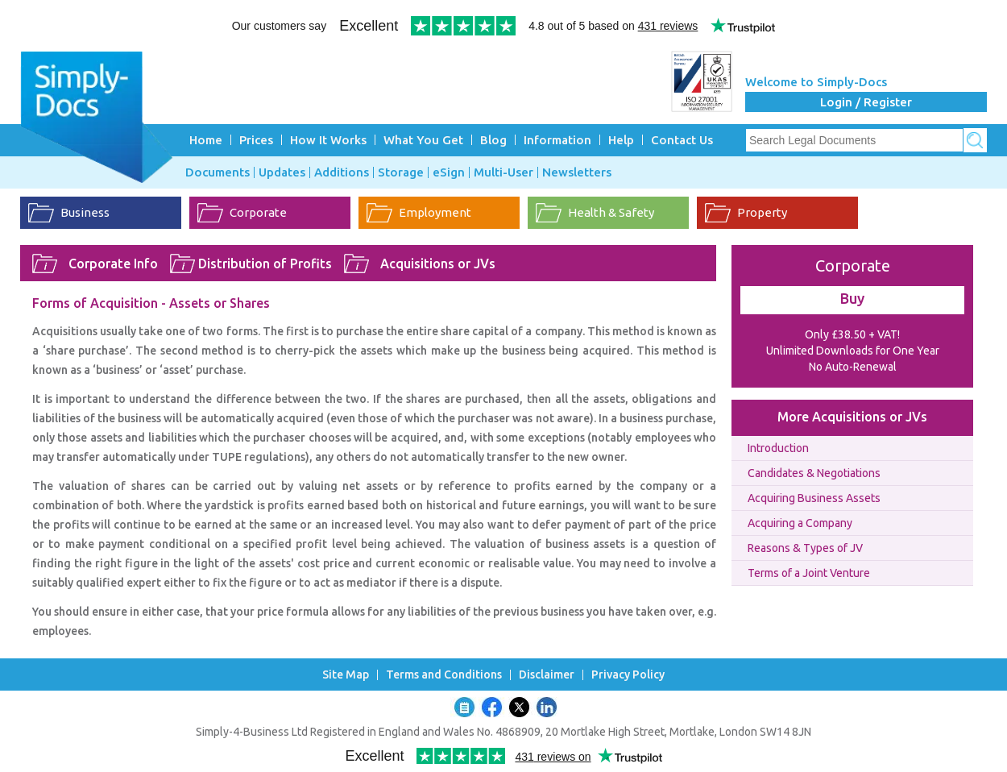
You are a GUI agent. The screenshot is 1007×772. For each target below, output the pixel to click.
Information (557, 140)
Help (621, 140)
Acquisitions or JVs (437, 263)
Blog (493, 140)
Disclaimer (546, 675)
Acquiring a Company (800, 523)
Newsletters (576, 172)
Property (762, 212)
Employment (435, 212)
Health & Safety (611, 212)
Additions (341, 172)
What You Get (423, 140)
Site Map (345, 675)
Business (85, 212)
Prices (256, 140)
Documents (217, 172)
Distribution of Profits (265, 263)
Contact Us (682, 140)
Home (205, 140)
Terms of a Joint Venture (809, 573)
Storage (401, 172)
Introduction (778, 448)
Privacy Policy (628, 675)
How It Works (328, 140)
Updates (282, 172)
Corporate (258, 212)
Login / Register (866, 102)
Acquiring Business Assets (814, 498)
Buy (852, 298)
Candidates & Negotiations (814, 473)
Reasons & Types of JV (805, 548)
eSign (449, 172)
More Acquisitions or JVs (852, 416)
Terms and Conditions (444, 675)
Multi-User (503, 172)
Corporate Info (113, 263)
